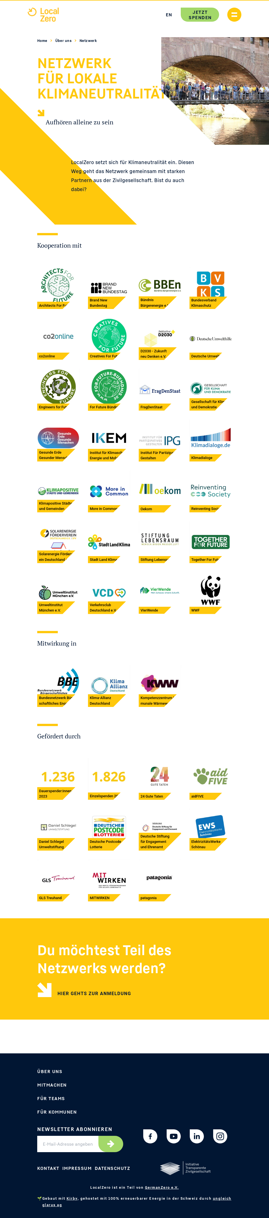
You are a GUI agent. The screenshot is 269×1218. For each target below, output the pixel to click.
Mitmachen (52, 1085)
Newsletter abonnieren (75, 1129)
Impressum (77, 1168)
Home (42, 40)
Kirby (72, 1198)
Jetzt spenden (199, 14)
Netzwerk (88, 40)
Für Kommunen (57, 1112)
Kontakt (48, 1168)
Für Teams (51, 1098)
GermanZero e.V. (162, 1187)
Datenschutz (113, 1168)
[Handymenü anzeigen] (234, 15)
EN (169, 14)
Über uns (64, 40)
